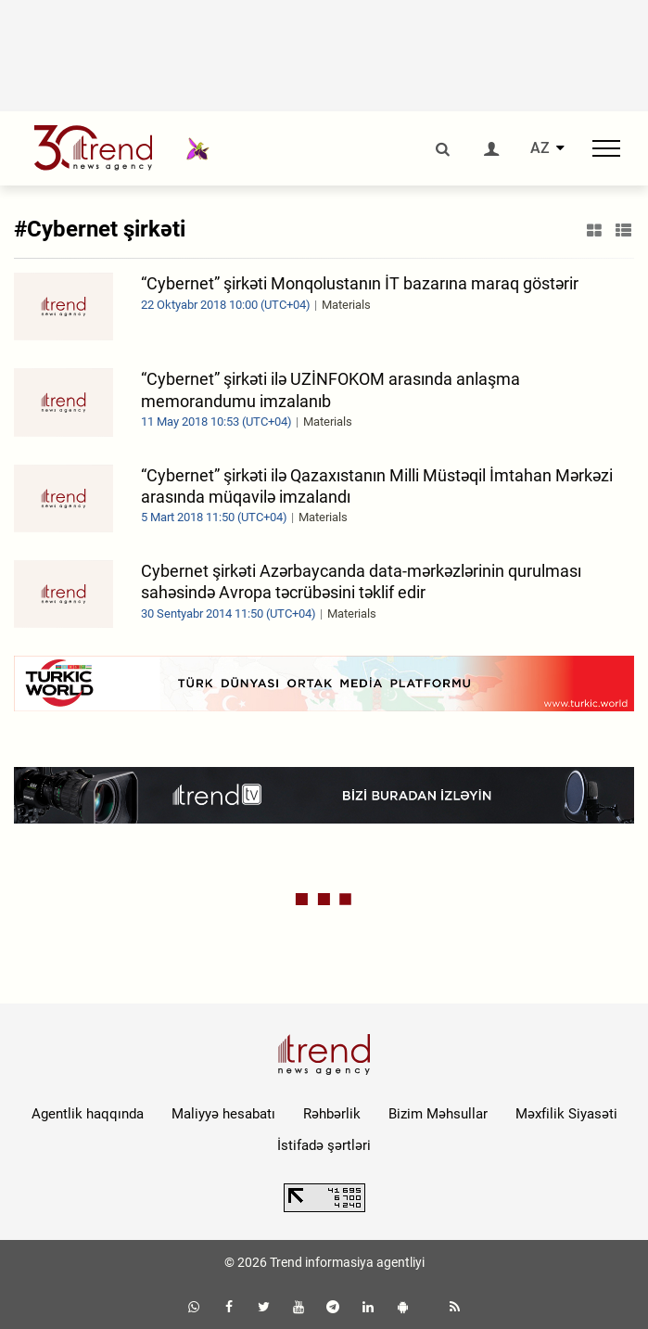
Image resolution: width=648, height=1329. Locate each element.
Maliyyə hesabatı (223, 1113)
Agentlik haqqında (88, 1113)
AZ (540, 148)
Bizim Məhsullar (438, 1113)
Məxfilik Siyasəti (566, 1113)
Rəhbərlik (332, 1113)
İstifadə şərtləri (324, 1145)
